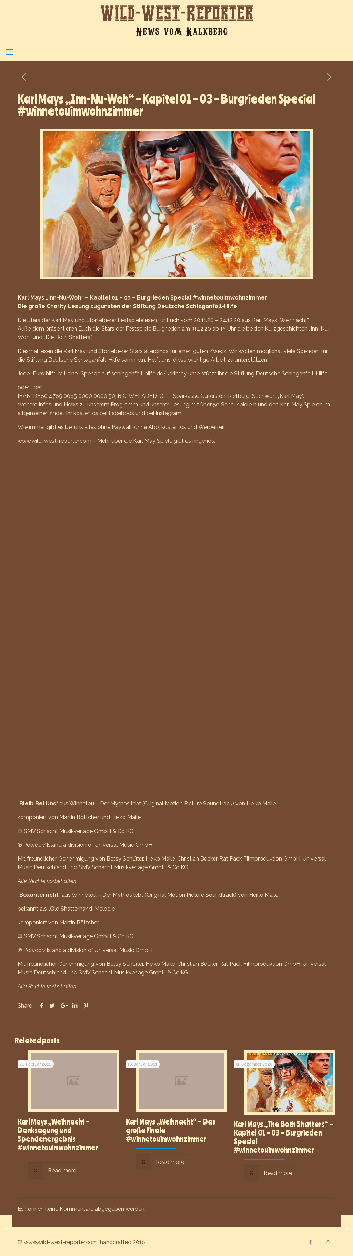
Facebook (121, 413)
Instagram (168, 413)
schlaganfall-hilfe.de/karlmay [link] (149, 373)
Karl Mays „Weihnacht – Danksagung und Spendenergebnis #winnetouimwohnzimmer (58, 1134)
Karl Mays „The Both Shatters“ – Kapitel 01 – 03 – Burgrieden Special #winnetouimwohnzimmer (283, 1136)
